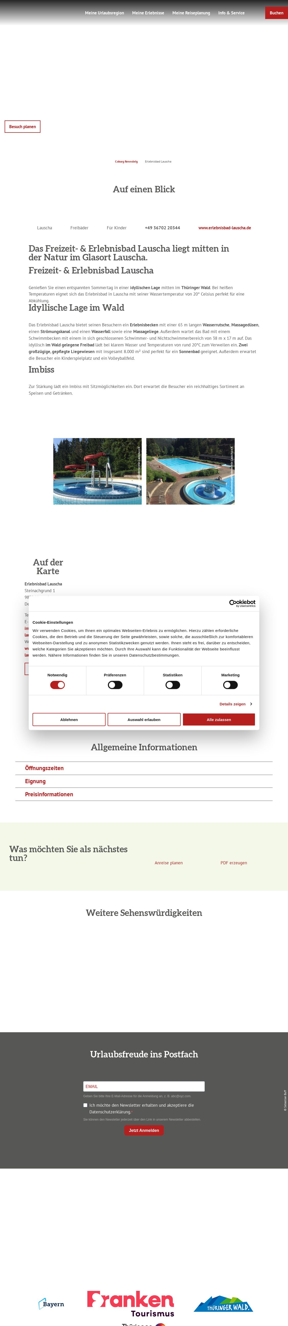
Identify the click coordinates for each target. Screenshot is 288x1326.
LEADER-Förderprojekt (239, 1221)
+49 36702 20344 (162, 228)
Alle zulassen (219, 719)
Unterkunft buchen (143, 1194)
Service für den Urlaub (238, 1212)
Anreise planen (143, 1185)
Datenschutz (239, 1194)
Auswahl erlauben (144, 719)
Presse (239, 1203)
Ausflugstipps (142, 1212)
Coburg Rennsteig (126, 161)
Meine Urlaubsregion (104, 13)
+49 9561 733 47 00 (51, 1215)
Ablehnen (69, 719)
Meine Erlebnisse (148, 13)
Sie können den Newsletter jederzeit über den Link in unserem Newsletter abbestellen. (142, 1119)
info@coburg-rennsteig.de (54, 1222)
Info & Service (231, 13)
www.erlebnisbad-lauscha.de (225, 228)
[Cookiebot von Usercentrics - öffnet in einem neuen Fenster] (233, 604)
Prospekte (142, 1203)
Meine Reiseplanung (191, 13)
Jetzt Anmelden (144, 1130)
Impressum (239, 1185)
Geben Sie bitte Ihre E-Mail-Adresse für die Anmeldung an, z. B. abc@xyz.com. (137, 1096)
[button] (276, 13)
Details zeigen (232, 704)
